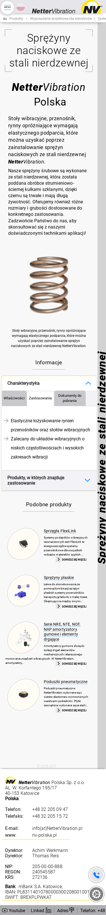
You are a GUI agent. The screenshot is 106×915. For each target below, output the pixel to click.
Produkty (16, 19)
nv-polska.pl (44, 835)
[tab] (14, 398)
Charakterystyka (23, 383)
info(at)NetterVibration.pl (57, 828)
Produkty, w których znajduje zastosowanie (35, 480)
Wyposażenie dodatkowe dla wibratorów (61, 19)
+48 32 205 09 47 (50, 809)
